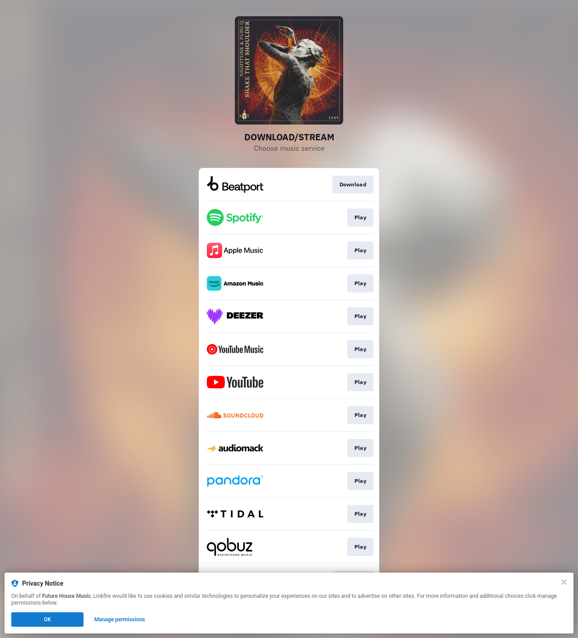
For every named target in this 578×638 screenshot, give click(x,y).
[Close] (564, 582)
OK (47, 619)
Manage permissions (119, 619)
